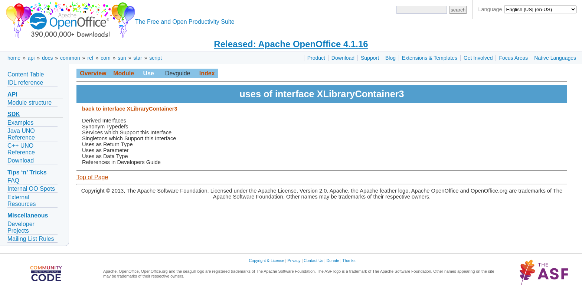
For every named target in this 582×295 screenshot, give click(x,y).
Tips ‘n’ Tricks (27, 172)
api (31, 58)
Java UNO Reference (21, 134)
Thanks (349, 260)
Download (342, 58)
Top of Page (92, 177)
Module (123, 73)
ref (90, 58)
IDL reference (25, 82)
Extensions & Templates (429, 58)
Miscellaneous (27, 215)
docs (47, 58)
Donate (333, 260)
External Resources (21, 200)
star (137, 58)
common (70, 58)
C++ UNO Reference (21, 148)
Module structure (29, 102)
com (105, 58)
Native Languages (555, 58)
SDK (13, 114)
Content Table (25, 74)
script (155, 58)
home (13, 58)
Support (370, 58)
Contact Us (313, 260)
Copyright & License (266, 260)
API (12, 94)
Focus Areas (513, 58)
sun (122, 58)
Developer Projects (21, 227)
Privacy (294, 260)
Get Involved (478, 58)
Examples (20, 122)
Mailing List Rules (30, 239)
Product (316, 58)
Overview (93, 73)
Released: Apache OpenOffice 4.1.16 (291, 44)
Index (207, 73)
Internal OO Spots (31, 189)
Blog (390, 58)
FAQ (13, 180)
